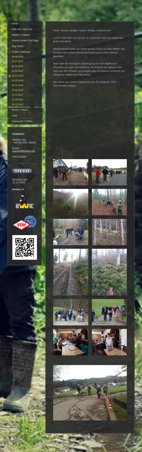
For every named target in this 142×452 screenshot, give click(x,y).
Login (127, 438)
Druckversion (21, 438)
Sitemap (39, 438)
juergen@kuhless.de (23, 151)
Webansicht (123, 442)
